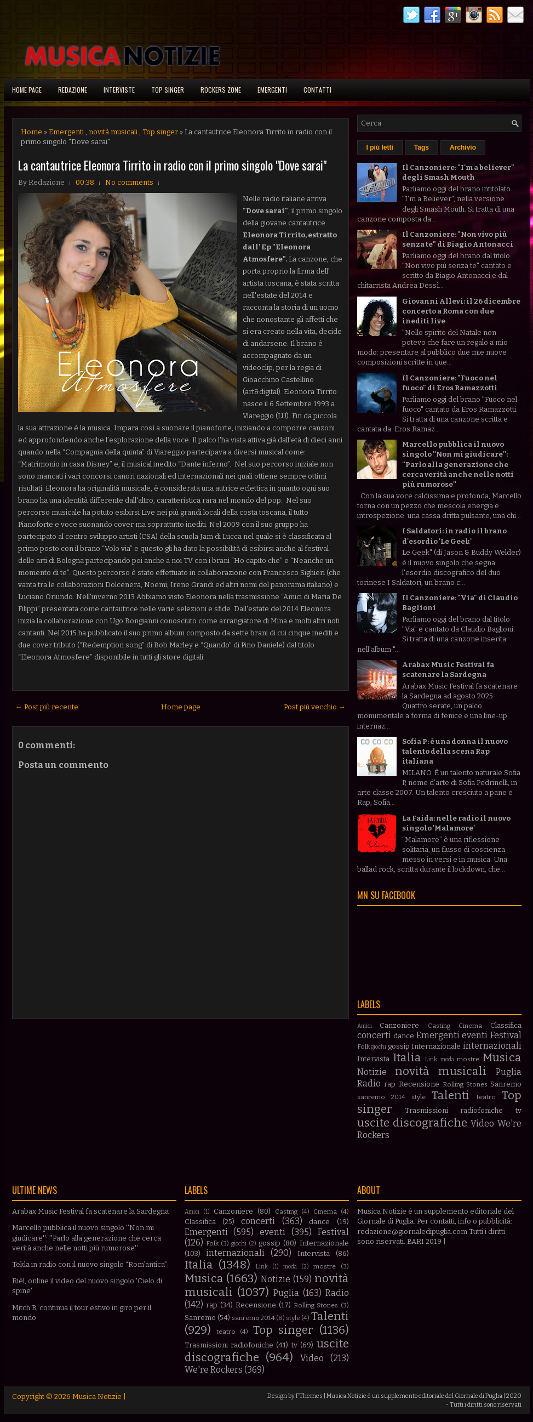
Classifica (505, 1025)
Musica (502, 1058)
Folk (363, 1046)
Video (482, 1123)
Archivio (463, 147)
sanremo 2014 (381, 1097)
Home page (27, 89)
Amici (364, 1025)
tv (518, 1110)
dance (403, 1036)
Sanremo (505, 1084)
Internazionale (436, 1046)
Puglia (508, 1072)
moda (447, 1059)
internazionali (492, 1045)
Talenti (450, 1095)
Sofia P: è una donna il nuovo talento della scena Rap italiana (455, 751)
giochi (378, 1046)
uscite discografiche (412, 1123)
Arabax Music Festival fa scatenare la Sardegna (90, 1211)
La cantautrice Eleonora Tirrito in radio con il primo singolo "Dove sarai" (172, 165)
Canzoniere (399, 1025)
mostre (468, 1059)
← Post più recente (46, 707)
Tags (421, 147)
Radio (369, 1083)
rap (390, 1084)
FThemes (309, 1396)
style (418, 1097)
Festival (505, 1035)
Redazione (72, 89)
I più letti (379, 147)
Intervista (373, 1059)
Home (31, 132)
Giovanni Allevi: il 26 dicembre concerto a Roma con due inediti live (461, 311)
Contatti (317, 89)
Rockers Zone (220, 89)
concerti (374, 1035)
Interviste (119, 89)
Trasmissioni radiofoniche (454, 1110)
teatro (486, 1097)
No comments (129, 182)
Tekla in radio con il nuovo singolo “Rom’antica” (89, 1264)
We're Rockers (214, 1369)
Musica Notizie (97, 1396)
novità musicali (113, 132)
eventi (475, 1035)
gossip (399, 1046)
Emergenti (272, 89)
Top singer (167, 89)
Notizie (372, 1072)
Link (431, 1059)
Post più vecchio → (315, 707)
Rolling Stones (465, 1084)
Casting (439, 1025)
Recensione (419, 1084)
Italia (407, 1058)
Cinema (470, 1025)
